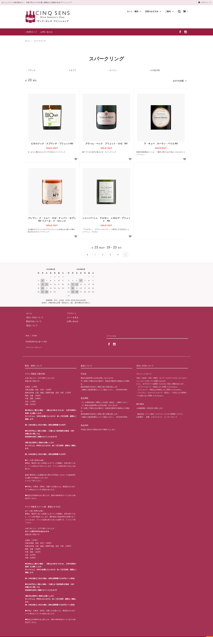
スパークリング (40, 41)
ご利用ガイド (31, 32)
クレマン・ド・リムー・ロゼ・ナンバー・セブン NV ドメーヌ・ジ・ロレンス (52, 218)
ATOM (33, 334)
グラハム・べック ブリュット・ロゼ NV (106, 142)
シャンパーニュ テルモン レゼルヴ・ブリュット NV (106, 218)
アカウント (205, 2)
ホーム (27, 41)
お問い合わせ (46, 32)
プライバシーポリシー (34, 342)
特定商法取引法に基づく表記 (37, 338)
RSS (27, 334)
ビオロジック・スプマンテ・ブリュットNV (52, 142)
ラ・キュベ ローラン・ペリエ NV (161, 142)
